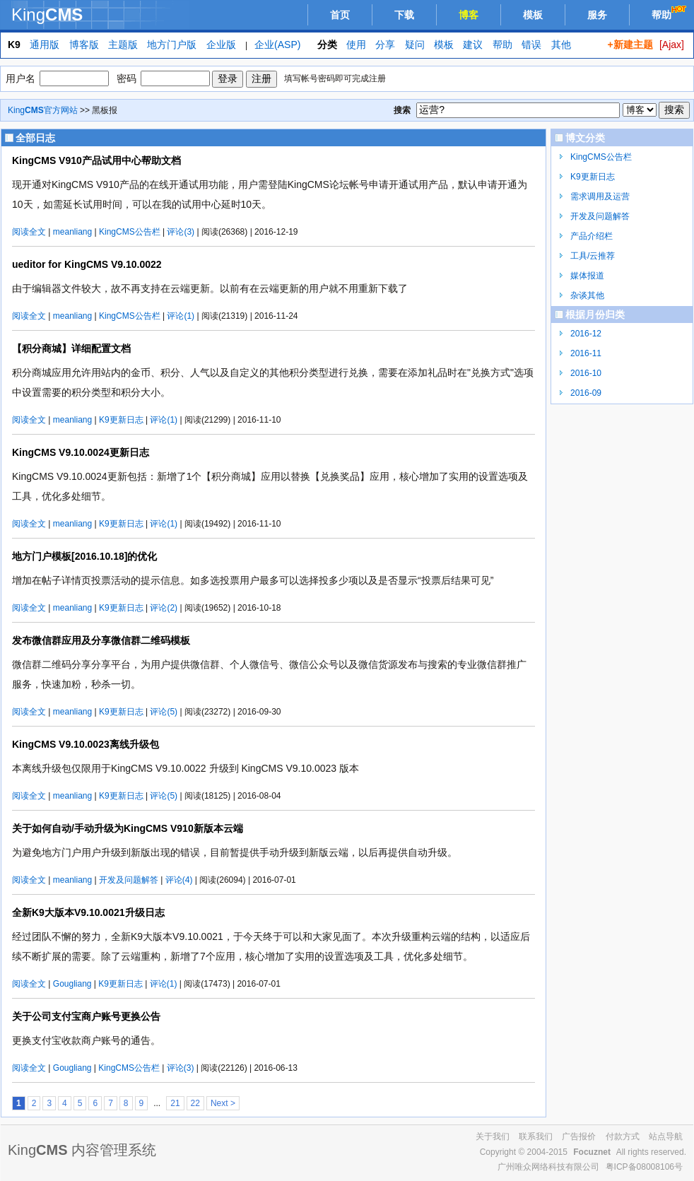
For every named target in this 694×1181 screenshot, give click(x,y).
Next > (223, 1103)
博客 (468, 14)
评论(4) (179, 880)
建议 (473, 44)
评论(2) (163, 608)
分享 (385, 44)
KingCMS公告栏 (129, 232)
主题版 (123, 44)
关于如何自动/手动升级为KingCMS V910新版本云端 (127, 828)
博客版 (84, 44)
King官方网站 (43, 110)
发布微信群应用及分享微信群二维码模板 (101, 640)
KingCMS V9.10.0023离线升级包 (85, 744)
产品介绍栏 (591, 236)
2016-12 (585, 334)
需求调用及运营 (600, 196)
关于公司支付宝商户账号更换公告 (86, 1016)
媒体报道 (587, 276)
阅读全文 (29, 232)
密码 (126, 78)
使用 (356, 44)
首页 (340, 14)
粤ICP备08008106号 (644, 1167)
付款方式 (623, 1136)
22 (195, 1103)
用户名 (20, 78)
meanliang (72, 232)
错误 (531, 44)
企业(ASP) (277, 44)
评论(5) (163, 712)
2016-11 (585, 353)
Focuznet (592, 1152)
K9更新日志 (121, 420)
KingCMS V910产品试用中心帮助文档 (96, 160)
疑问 (415, 44)
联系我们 (536, 1136)
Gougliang (72, 984)
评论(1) (180, 316)
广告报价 (579, 1136)
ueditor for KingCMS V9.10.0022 (87, 264)
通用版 (44, 44)
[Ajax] (671, 44)
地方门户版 (171, 44)
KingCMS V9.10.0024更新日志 (80, 452)
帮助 (670, 13)
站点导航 (666, 1136)
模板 (533, 14)
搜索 (402, 110)
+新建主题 (629, 44)
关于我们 (493, 1136)
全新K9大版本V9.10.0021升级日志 (88, 912)
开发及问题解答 (128, 880)
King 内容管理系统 (82, 1150)
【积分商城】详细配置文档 (71, 348)
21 (175, 1103)
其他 (561, 44)
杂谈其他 (587, 295)
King (47, 14)
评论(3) (180, 232)
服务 (597, 14)
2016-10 (585, 373)
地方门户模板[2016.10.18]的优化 (84, 556)
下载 (404, 14)
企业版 (221, 44)
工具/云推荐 (592, 256)
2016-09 (585, 393)
